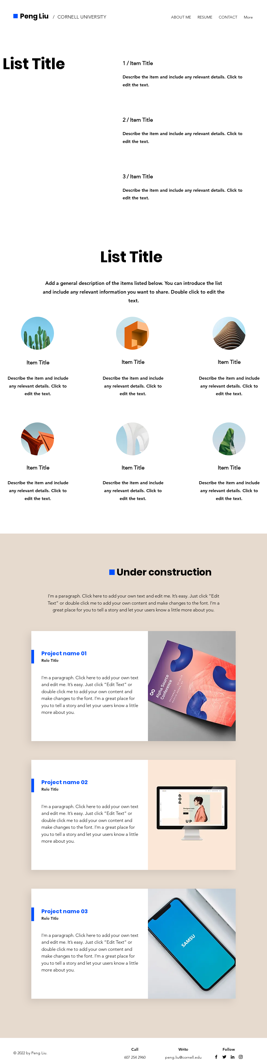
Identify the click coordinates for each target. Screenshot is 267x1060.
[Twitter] (224, 1056)
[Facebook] (216, 1056)
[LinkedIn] (232, 1056)
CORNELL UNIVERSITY (81, 17)
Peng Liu (34, 16)
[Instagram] (240, 1056)
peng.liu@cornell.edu (183, 1057)
